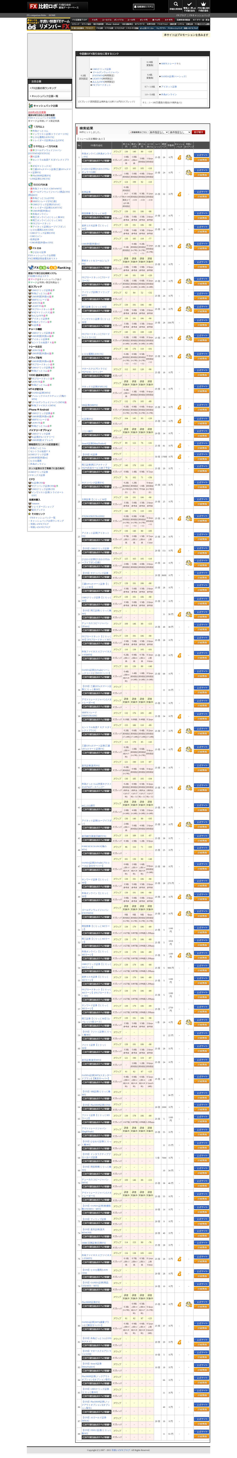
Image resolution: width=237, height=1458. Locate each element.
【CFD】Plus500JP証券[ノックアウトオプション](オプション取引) (96, 1404)
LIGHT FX (37, 306)
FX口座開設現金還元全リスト (43, 258)
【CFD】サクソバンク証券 (95, 573)
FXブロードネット (42, 223)
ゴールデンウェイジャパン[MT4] (48, 402)
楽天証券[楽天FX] (90, 765)
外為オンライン (40, 214)
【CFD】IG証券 (89, 454)
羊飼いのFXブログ (39, 524)
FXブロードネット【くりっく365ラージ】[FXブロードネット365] (96, 992)
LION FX (36, 303)
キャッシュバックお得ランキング (47, 521)
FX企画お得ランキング (49, 88)
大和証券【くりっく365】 (94, 499)
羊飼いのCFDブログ (40, 527)
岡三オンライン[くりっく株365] (48, 217)
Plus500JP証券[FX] (42, 175)
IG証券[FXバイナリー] (43, 437)
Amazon (35, 503)
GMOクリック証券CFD (43, 489)
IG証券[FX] (87, 419)
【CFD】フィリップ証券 (94, 1219)
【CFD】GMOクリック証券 (95, 548)
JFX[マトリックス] (42, 166)
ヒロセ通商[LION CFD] (41, 230)
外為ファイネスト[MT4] (43, 405)
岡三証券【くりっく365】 (94, 307)
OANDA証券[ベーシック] (173, 76)
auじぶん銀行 (88, 805)
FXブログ (181, 15)
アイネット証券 (39, 318)
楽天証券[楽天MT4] (91, 1060)
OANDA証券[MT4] (41, 392)
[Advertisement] (110, 6)
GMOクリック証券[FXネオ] (46, 204)
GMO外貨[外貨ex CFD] (41, 242)
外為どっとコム (40, 131)
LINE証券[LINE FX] (40, 178)
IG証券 (36, 156)
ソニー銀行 (87, 431)
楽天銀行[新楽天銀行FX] (94, 836)
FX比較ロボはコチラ (38, 276)
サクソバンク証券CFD (43, 486)
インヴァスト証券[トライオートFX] (50, 134)
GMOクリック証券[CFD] (42, 233)
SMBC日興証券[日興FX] (94, 1243)
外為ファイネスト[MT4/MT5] (47, 188)
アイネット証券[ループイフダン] (49, 226)
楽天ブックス (38, 510)
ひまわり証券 (39, 252)
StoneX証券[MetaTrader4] (94, 443)
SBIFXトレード (39, 299)
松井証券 (34, 239)
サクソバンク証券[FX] (93, 482)
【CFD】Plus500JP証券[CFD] (96, 1105)
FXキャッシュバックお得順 (41, 118)
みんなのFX (37, 315)
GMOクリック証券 (41, 290)
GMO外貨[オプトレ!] (42, 440)
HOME (52, 15)
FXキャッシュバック (200, 15)
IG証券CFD (37, 483)
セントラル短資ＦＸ (42, 342)
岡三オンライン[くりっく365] (47, 220)
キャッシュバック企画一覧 (49, 96)
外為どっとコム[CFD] (43, 198)
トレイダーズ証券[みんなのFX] (48, 140)
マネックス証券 (37, 475)
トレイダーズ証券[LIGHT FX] (47, 207)
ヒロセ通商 (36, 461)
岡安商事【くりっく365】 (94, 213)
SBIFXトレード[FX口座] (45, 201)
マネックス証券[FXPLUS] (94, 386)
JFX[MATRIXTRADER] (93, 516)
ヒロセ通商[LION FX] (43, 137)
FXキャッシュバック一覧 (42, 517)
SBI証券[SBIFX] (90, 405)
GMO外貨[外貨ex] (41, 211)
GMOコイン (36, 236)
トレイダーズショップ (43, 506)
